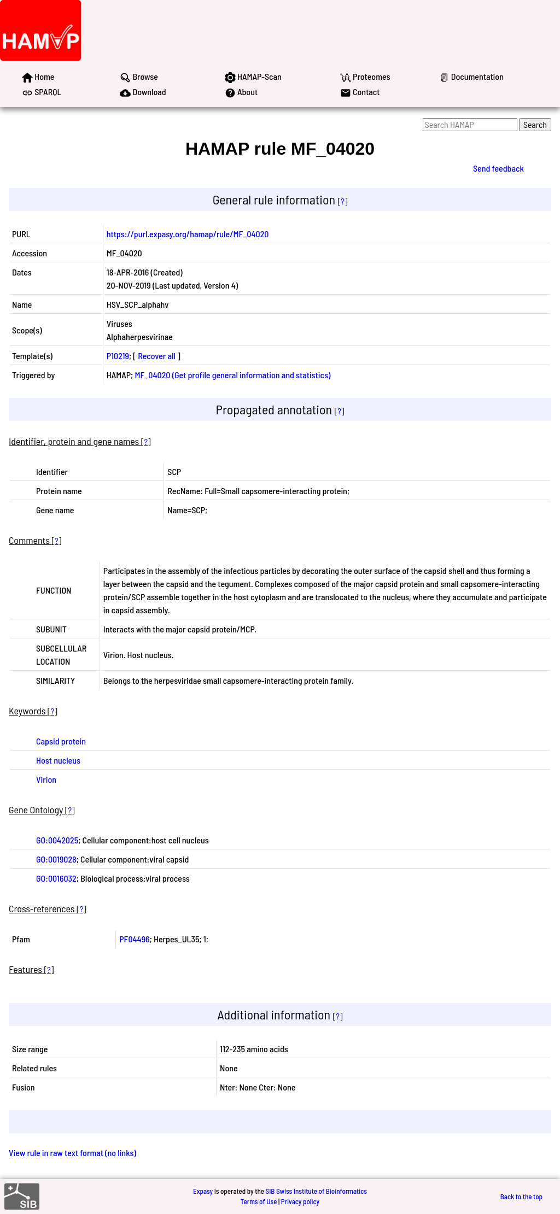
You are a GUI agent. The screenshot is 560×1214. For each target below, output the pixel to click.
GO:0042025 (57, 840)
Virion (46, 779)
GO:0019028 (56, 859)
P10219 (118, 355)
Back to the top (521, 1196)
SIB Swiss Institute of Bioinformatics (316, 1191)
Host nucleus (58, 760)
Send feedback (498, 168)
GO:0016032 (56, 878)
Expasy (203, 1191)
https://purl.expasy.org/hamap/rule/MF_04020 (188, 233)
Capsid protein (61, 741)
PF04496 (134, 939)
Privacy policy (300, 1201)
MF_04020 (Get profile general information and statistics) (232, 375)
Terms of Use (259, 1201)
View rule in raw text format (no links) (72, 1152)
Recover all (157, 355)
